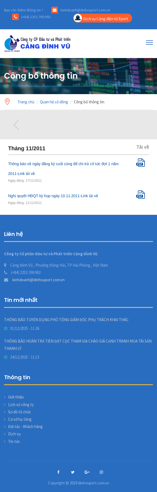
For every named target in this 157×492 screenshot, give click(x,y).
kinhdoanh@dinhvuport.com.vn (34, 279)
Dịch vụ (14, 433)
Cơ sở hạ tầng (20, 419)
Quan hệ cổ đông (54, 101)
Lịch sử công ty (21, 404)
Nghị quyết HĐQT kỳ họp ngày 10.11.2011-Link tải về (53, 196)
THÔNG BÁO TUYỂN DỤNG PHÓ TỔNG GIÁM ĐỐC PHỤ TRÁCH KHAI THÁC (66, 319)
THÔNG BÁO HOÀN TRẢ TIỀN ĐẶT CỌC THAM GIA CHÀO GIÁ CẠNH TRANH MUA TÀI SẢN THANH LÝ (78, 344)
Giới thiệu (16, 397)
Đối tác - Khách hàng (25, 426)
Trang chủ (26, 101)
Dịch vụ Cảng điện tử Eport (100, 18)
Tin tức (14, 441)
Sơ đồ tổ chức (19, 411)
